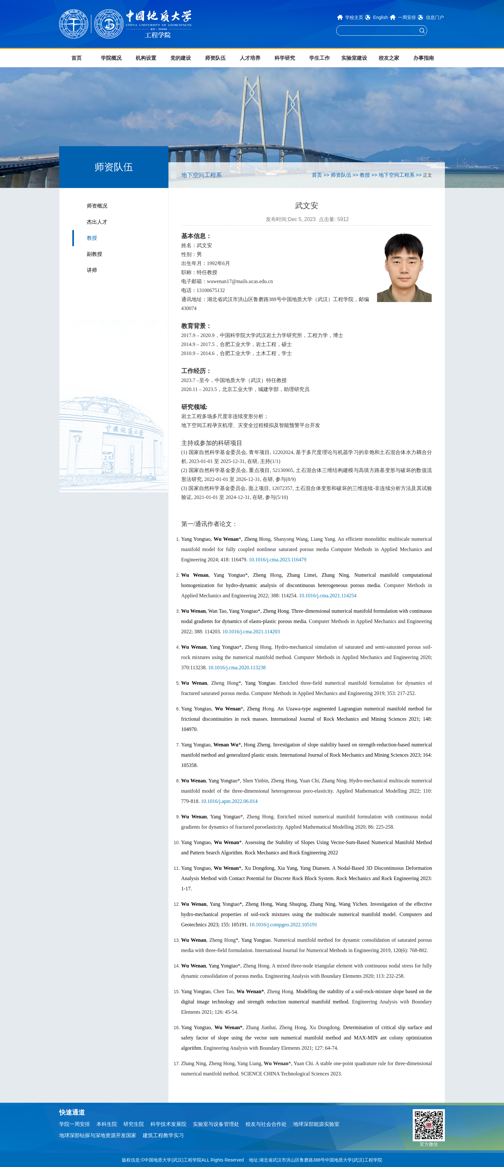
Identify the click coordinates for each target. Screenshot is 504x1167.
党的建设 (180, 58)
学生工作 (319, 58)
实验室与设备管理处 (216, 1124)
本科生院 (106, 1124)
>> (326, 175)
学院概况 (111, 58)
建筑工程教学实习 (163, 1135)
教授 (92, 238)
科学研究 (284, 58)
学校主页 (354, 17)
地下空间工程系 (397, 175)
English (380, 17)
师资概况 (97, 206)
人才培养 (250, 58)
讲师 (92, 270)
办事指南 (423, 58)
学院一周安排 (74, 1124)
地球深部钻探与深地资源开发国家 (97, 1135)
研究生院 (133, 1124)
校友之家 (389, 58)
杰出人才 (97, 222)
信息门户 (435, 17)
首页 (76, 58)
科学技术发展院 (168, 1124)
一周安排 (407, 17)
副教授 (94, 254)
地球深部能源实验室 (316, 1124)
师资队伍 (215, 58)
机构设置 (146, 58)
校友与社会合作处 (266, 1124)
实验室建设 (354, 58)
